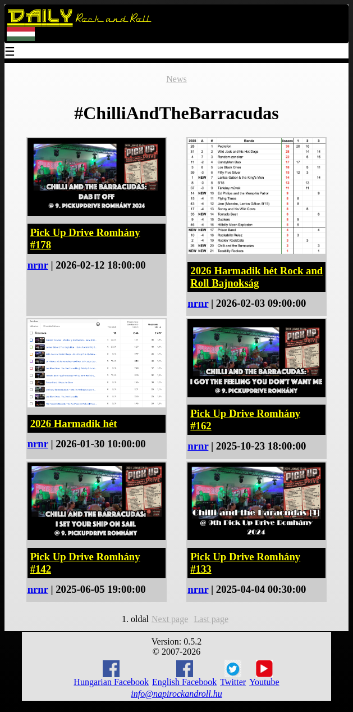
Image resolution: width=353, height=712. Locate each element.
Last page (211, 619)
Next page (170, 619)
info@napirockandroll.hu (176, 694)
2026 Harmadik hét (73, 423)
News (176, 79)
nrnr (37, 265)
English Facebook (184, 673)
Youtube (264, 673)
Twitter (233, 673)
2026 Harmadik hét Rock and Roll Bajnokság (256, 277)
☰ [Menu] (10, 52)
